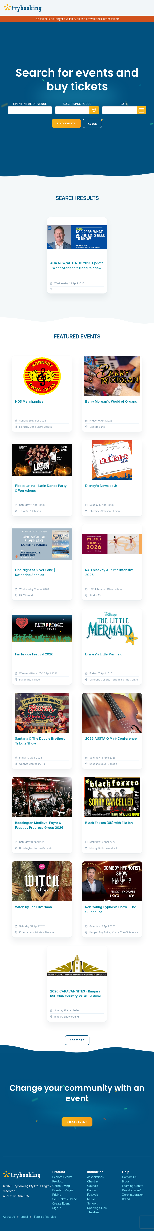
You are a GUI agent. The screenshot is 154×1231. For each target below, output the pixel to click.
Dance (91, 1190)
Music (91, 1199)
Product (57, 1181)
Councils (92, 1185)
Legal (24, 1216)
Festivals (92, 1194)
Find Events (66, 123)
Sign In (56, 1208)
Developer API (131, 1190)
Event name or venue (30, 104)
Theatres (93, 1212)
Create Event (77, 1122)
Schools (92, 1203)
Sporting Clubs (97, 1208)
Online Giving (61, 1185)
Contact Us (129, 1177)
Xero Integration (133, 1194)
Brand (126, 1199)
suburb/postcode (77, 104)
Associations (95, 1177)
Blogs (126, 1181)
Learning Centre (132, 1185)
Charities (93, 1181)
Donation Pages (62, 1190)
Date (124, 104)
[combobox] (77, 110)
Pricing (56, 1194)
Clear (92, 123)
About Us (9, 1216)
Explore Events (62, 1177)
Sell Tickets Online (64, 1199)
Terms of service (45, 1216)
